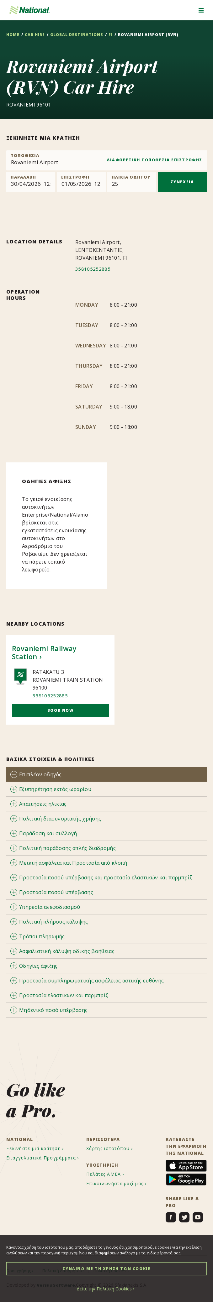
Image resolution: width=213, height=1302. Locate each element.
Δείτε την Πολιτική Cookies (104, 1289)
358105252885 (92, 268)
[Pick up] (30, 182)
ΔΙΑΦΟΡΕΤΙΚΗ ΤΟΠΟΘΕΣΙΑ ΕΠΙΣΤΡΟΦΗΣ (154, 160)
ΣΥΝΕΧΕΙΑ (182, 182)
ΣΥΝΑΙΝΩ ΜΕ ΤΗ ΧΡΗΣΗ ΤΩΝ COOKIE (106, 1268)
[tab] (106, 774)
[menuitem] (41, 1148)
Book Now (60, 710)
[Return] (81, 182)
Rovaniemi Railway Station (44, 652)
